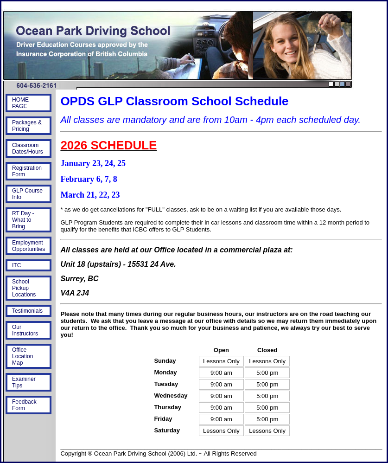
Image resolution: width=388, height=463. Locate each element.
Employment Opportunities (28, 245)
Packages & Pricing (27, 125)
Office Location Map (22, 356)
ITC (16, 265)
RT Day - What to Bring (23, 220)
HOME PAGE (20, 102)
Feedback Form (24, 405)
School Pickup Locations (24, 288)
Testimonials (27, 311)
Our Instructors (25, 330)
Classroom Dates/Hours (27, 148)
